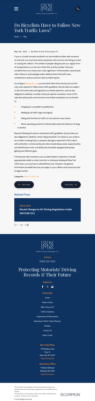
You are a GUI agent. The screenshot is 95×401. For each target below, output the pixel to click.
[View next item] (27, 225)
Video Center (47, 335)
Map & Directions (47, 358)
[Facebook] (42, 286)
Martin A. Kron (47, 302)
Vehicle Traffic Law (31, 176)
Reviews (47, 326)
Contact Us (47, 330)
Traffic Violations (47, 312)
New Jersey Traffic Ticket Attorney (47, 321)
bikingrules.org (32, 83)
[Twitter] (47, 286)
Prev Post (24, 184)
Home (47, 298)
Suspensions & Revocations (47, 316)
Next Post (71, 184)
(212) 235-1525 (47, 261)
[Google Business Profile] (52, 286)
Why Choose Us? (47, 307)
